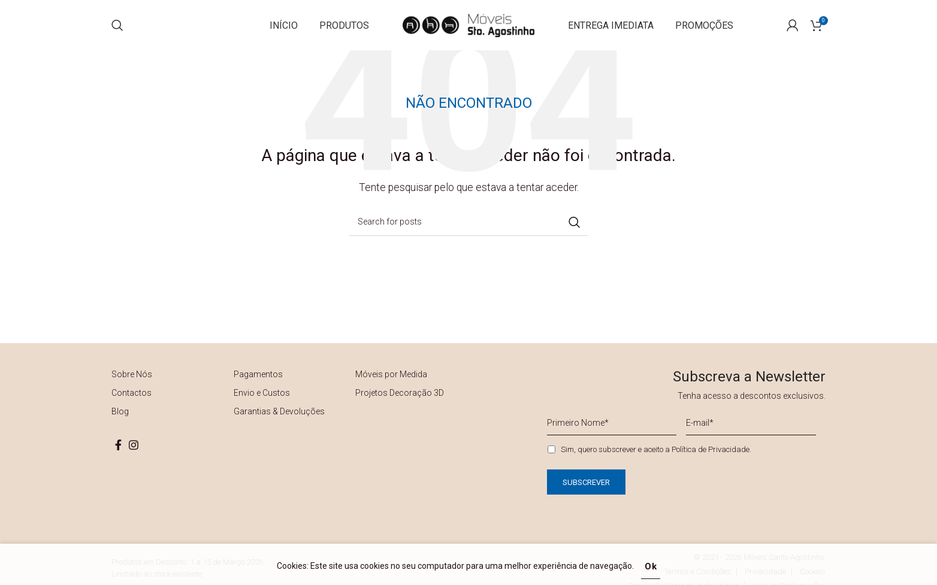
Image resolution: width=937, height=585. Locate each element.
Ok (651, 566)
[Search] (117, 31)
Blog (120, 423)
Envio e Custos (262, 405)
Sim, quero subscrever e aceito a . (656, 460)
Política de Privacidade (710, 460)
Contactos (131, 405)
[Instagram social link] (133, 457)
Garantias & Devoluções (279, 423)
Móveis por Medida (391, 386)
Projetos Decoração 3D (399, 405)
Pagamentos (258, 386)
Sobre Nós (131, 386)
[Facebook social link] (118, 457)
